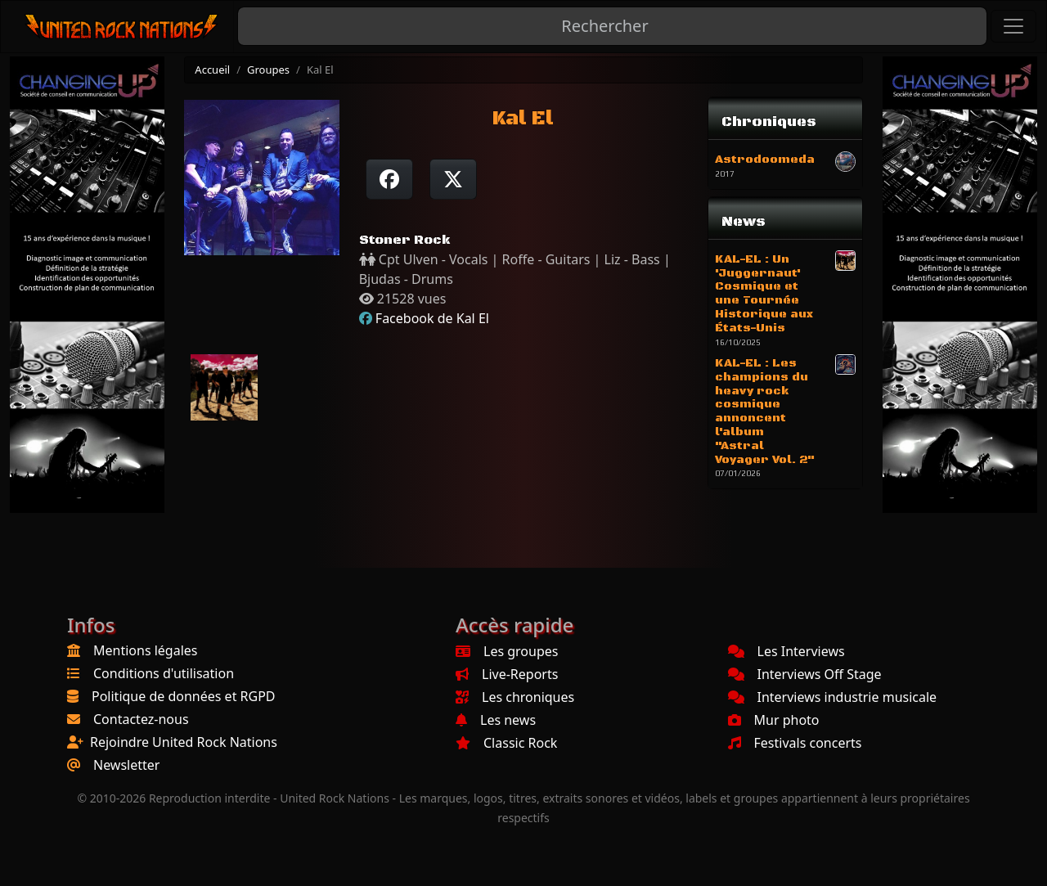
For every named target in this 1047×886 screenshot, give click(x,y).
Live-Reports (507, 674)
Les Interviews (786, 651)
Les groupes (507, 651)
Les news (496, 720)
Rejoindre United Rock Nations (183, 742)
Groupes (268, 69)
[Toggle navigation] (1013, 26)
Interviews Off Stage (805, 674)
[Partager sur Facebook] (389, 179)
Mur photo (774, 720)
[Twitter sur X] (453, 179)
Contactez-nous (141, 719)
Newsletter (126, 765)
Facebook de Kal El (432, 318)
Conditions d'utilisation (163, 673)
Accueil (212, 69)
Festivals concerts (795, 743)
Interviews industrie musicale (832, 697)
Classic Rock (506, 743)
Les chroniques (515, 697)
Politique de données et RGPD (184, 696)
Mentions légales (145, 650)
